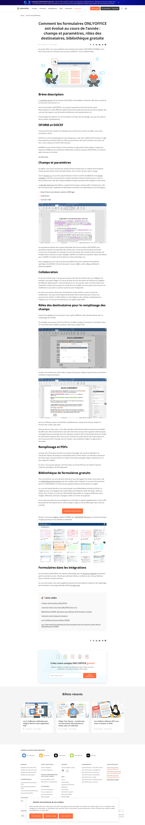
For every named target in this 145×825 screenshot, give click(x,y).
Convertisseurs (26, 779)
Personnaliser (51, 816)
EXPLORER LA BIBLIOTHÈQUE (72, 511)
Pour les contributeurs (47, 789)
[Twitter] (93, 45)
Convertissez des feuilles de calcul (28, 787)
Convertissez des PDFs (27, 793)
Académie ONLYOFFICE (67, 784)
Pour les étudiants (46, 767)
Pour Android (78, 755)
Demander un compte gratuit (49, 782)
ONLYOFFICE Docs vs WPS (89, 777)
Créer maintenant (90, 675)
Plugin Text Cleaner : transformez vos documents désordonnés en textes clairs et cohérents (72, 723)
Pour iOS (93, 755)
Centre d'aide (65, 782)
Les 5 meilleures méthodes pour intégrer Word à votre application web (36, 723)
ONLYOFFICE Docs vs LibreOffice (91, 775)
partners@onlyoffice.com (114, 773)
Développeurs (52, 8)
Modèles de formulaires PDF (28, 767)
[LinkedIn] (96, 45)
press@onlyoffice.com (113, 777)
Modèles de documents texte (29, 770)
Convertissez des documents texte (29, 783)
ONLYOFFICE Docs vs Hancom (90, 782)
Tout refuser (36, 816)
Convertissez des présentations (29, 790)
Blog (22, 15)
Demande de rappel (113, 780)
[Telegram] (102, 45)
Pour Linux (47, 755)
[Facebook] (91, 45)
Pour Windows (31, 755)
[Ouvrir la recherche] (122, 8)
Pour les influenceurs (47, 794)
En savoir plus (44, 810)
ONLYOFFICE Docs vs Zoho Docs (90, 772)
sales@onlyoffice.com (113, 769)
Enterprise (42, 8)
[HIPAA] (62, 771)
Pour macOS (62, 755)
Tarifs (61, 8)
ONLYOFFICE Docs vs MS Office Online (92, 767)
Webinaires (64, 787)
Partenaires (68, 8)
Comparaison (86, 764)
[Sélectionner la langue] (126, 8)
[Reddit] (99, 45)
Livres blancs (64, 789)
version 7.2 (47, 262)
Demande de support (67, 792)
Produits (34, 8)
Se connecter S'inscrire (110, 8)
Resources (77, 8)
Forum (63, 780)
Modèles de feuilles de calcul (28, 772)
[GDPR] (67, 771)
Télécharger (95, 8)
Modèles (24, 764)
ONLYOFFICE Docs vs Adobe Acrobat (92, 779)
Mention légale (65, 796)
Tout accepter (66, 816)
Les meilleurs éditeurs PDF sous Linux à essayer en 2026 (106, 722)
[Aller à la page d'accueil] (23, 8)
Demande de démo (66, 794)
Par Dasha (54, 44)
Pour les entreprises (33, 15)
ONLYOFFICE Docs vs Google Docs (91, 770)
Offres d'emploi (45, 797)
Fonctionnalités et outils (47, 779)
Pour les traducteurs (46, 792)
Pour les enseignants (46, 770)
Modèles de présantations (28, 775)
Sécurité (64, 764)
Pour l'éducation (47, 764)
